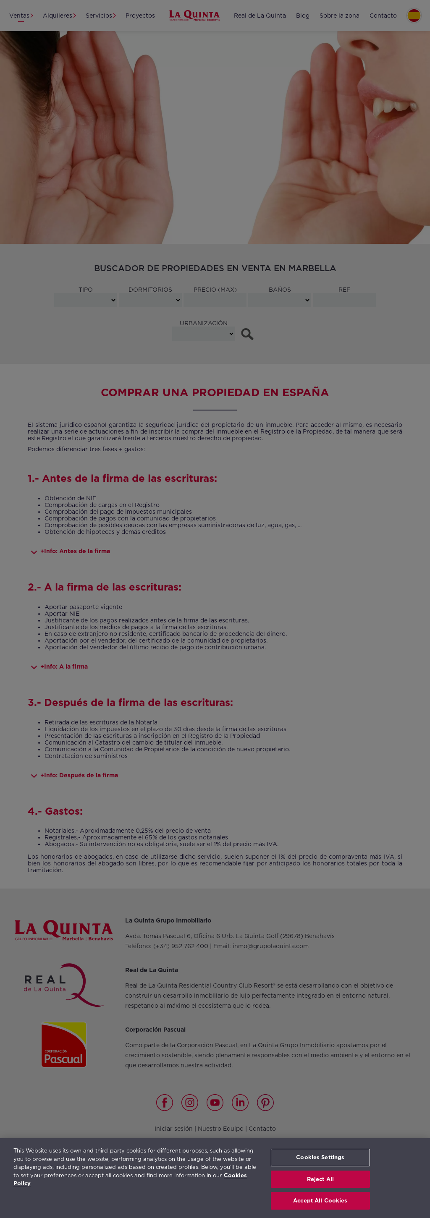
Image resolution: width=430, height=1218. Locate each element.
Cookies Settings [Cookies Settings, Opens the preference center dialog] (320, 1157)
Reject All (320, 1179)
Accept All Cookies (320, 1200)
